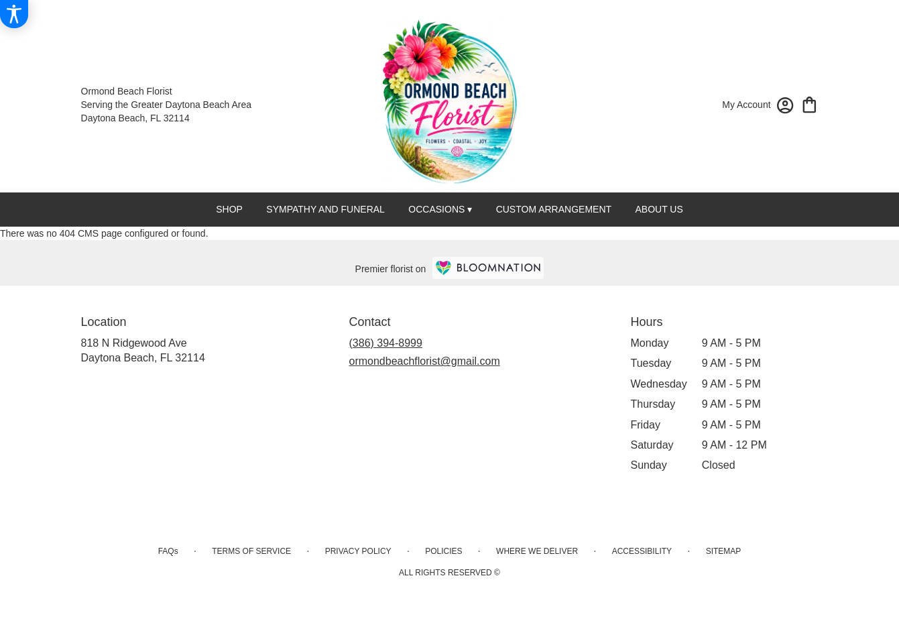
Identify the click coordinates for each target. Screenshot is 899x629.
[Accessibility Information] (14, 14)
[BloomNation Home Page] (488, 268)
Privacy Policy (358, 551)
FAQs (168, 551)
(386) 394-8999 (385, 343)
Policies (443, 551)
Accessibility (642, 551)
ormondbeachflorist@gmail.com (424, 361)
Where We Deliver (537, 551)
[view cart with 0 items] (809, 103)
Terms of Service (251, 551)
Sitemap (723, 551)
